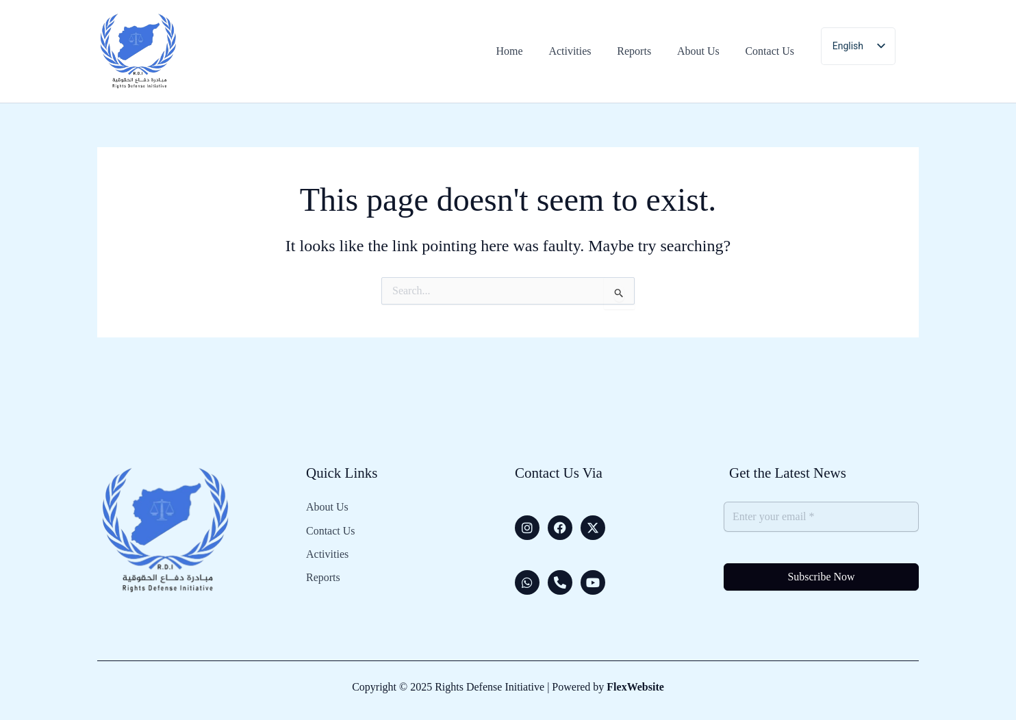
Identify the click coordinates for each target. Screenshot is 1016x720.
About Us (327, 507)
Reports (323, 574)
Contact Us (330, 529)
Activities (327, 552)
